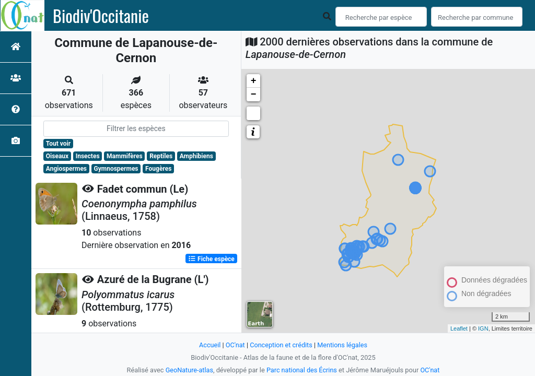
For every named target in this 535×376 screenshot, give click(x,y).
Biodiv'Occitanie (101, 15)
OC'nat (234, 345)
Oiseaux (57, 156)
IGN (483, 328)
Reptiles (160, 156)
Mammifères (124, 156)
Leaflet (459, 328)
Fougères (158, 168)
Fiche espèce (211, 258)
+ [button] (254, 81)
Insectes (88, 156)
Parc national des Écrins (302, 370)
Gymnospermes (116, 168)
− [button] (254, 94)
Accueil (209, 345)
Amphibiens (196, 156)
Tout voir (58, 143)
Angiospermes (66, 168)
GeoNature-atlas (189, 370)
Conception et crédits (280, 345)
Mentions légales (343, 345)
